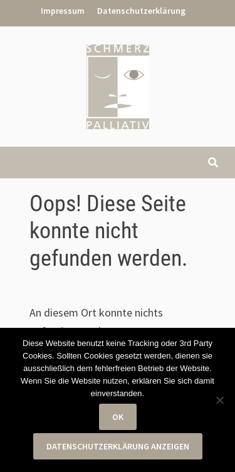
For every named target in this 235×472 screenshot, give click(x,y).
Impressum (63, 10)
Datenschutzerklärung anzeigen (117, 446)
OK (117, 416)
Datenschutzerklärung (141, 10)
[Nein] (219, 400)
